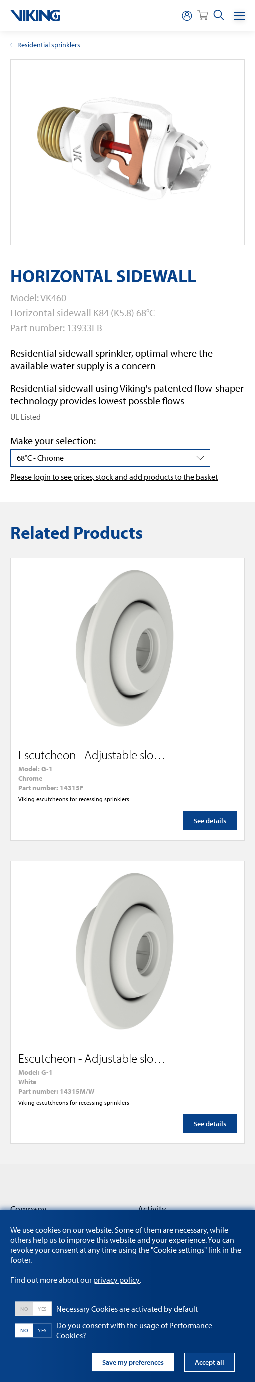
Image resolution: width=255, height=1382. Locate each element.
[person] (186, 15)
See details (210, 820)
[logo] (35, 15)
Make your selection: (53, 440)
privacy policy (116, 1280)
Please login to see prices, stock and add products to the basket (114, 477)
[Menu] (239, 15)
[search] (218, 15)
